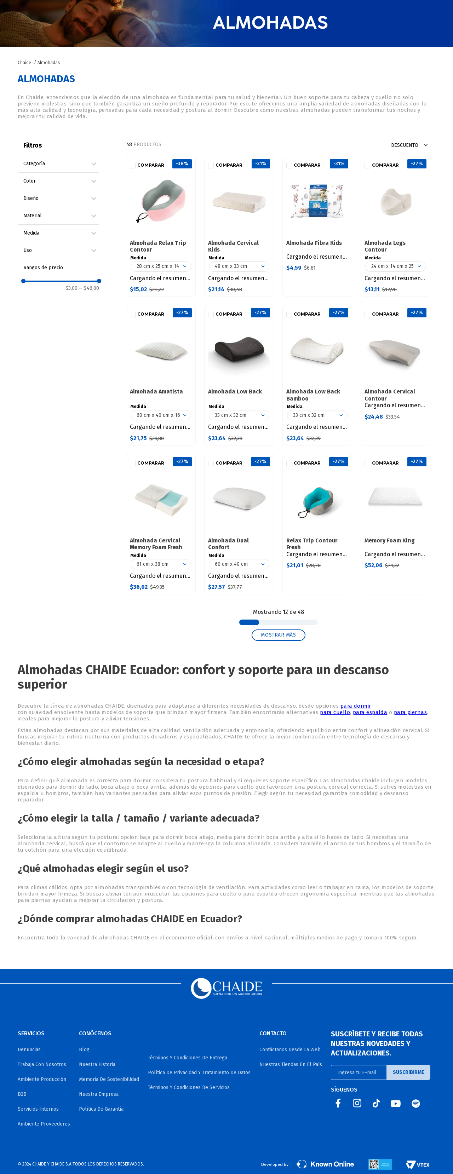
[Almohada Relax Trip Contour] (160, 226)
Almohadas (49, 62)
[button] (61, 164)
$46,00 (89, 288)
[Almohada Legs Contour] (395, 226)
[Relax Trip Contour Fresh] (317, 524)
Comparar (150, 165)
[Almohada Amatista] (160, 375)
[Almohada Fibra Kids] (317, 226)
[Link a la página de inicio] (25, 63)
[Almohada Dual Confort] (239, 524)
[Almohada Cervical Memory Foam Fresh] (160, 524)
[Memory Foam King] (395, 524)
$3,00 (71, 288)
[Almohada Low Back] (239, 375)
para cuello (335, 712)
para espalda (370, 712)
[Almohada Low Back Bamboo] (317, 375)
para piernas (410, 712)
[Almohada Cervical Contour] (395, 375)
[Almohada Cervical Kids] (239, 226)
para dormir (355, 706)
